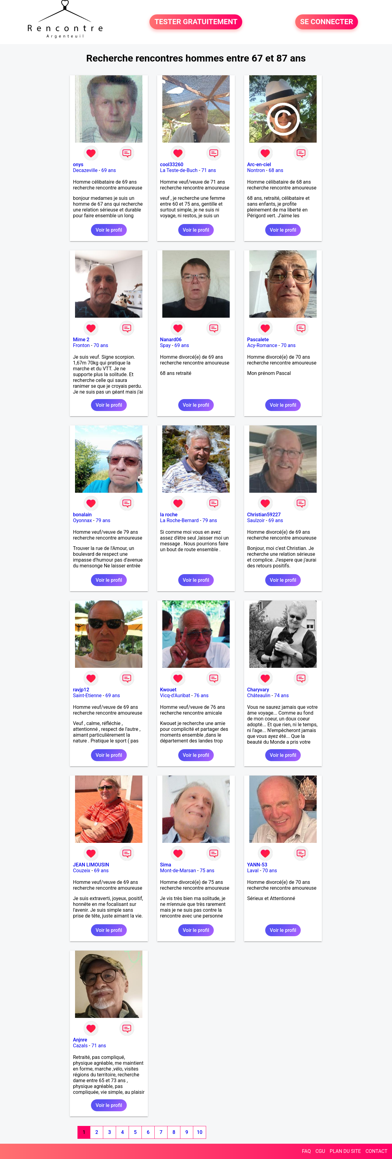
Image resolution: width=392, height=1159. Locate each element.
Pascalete (258, 339)
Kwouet (168, 690)
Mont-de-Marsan (178, 870)
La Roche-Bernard (179, 520)
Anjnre (80, 1040)
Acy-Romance (262, 345)
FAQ (306, 1151)
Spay (165, 345)
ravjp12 (81, 690)
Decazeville (85, 170)
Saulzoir (256, 520)
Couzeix (81, 870)
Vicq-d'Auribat (175, 695)
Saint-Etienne (87, 695)
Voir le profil (109, 230)
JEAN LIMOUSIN (91, 865)
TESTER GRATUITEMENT (195, 22)
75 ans (207, 870)
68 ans (276, 170)
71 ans (209, 170)
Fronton (81, 345)
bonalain (82, 515)
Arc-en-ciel (259, 164)
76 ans (201, 695)
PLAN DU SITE (345, 1151)
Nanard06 (171, 339)
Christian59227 (264, 515)
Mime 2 (81, 339)
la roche (169, 515)
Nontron (256, 170)
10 (199, 1132)
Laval (252, 870)
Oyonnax (82, 520)
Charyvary (258, 690)
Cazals (80, 1046)
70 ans (101, 345)
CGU (320, 1151)
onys (78, 164)
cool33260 (171, 164)
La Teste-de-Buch (179, 170)
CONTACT (376, 1151)
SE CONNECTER (326, 22)
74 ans (281, 695)
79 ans (103, 520)
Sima (165, 865)
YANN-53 (257, 865)
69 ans (108, 170)
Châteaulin (258, 695)
